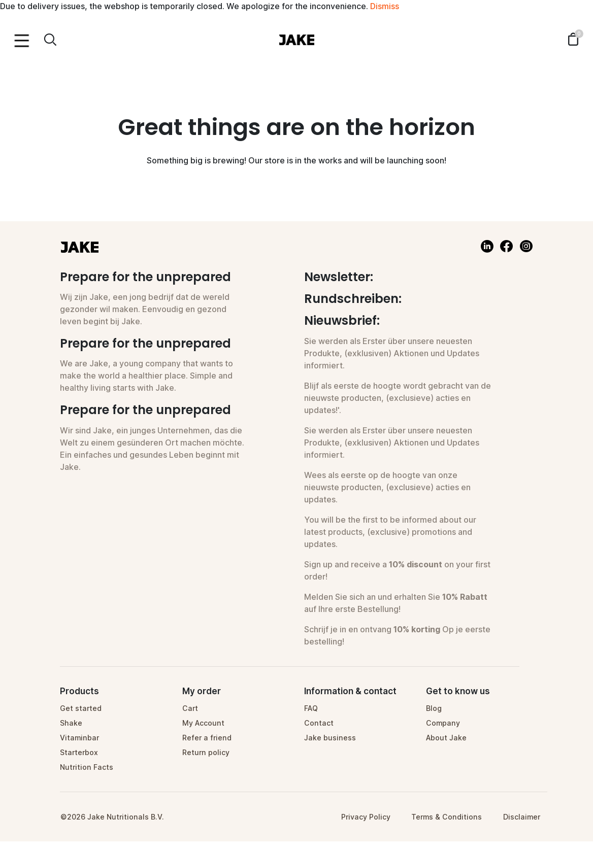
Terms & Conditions (446, 816)
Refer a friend (207, 737)
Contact (319, 723)
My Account (203, 723)
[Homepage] (296, 39)
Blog (434, 708)
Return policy (205, 752)
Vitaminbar (79, 737)
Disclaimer (521, 816)
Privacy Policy (365, 816)
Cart (190, 708)
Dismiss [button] (384, 6)
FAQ (311, 708)
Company (443, 723)
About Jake (446, 737)
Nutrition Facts (86, 767)
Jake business (330, 737)
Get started (81, 708)
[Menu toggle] (22, 40)
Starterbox (79, 752)
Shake (71, 723)
